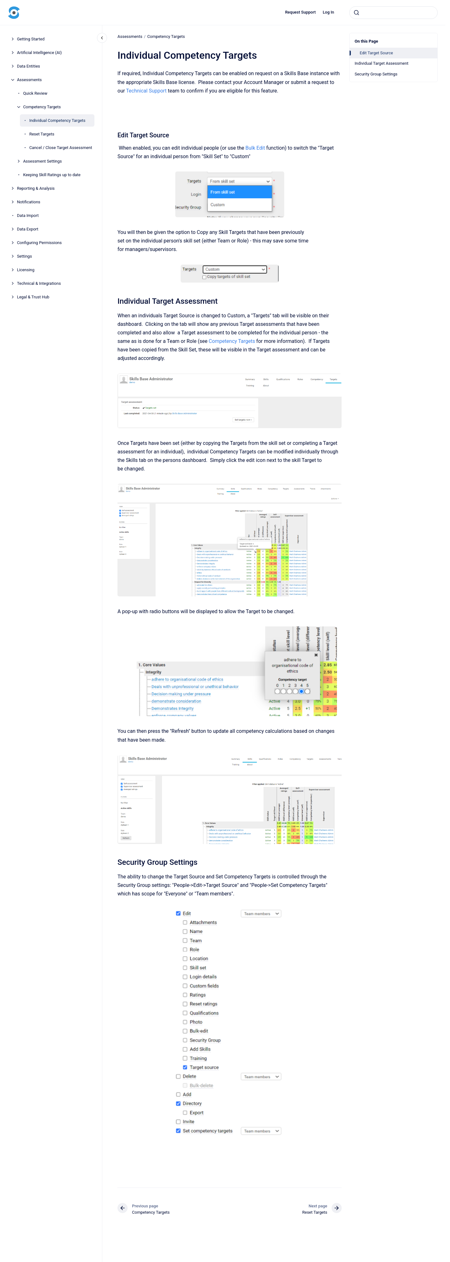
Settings (24, 256)
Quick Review (35, 93)
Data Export (28, 229)
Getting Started (31, 39)
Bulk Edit (255, 148)
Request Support (300, 12)
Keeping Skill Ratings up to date (52, 174)
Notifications (28, 202)
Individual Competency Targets (57, 120)
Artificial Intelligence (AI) (39, 52)
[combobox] (393, 13)
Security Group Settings (376, 74)
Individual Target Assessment (381, 63)
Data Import (28, 215)
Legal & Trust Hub (33, 297)
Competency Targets (42, 107)
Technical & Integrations (39, 283)
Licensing (25, 269)
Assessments (29, 79)
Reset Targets (41, 134)
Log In (328, 12)
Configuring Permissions (39, 242)
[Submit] (356, 13)
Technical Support (146, 91)
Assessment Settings (42, 161)
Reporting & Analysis (36, 188)
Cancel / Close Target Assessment (60, 147)
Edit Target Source (376, 53)
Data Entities (28, 66)
